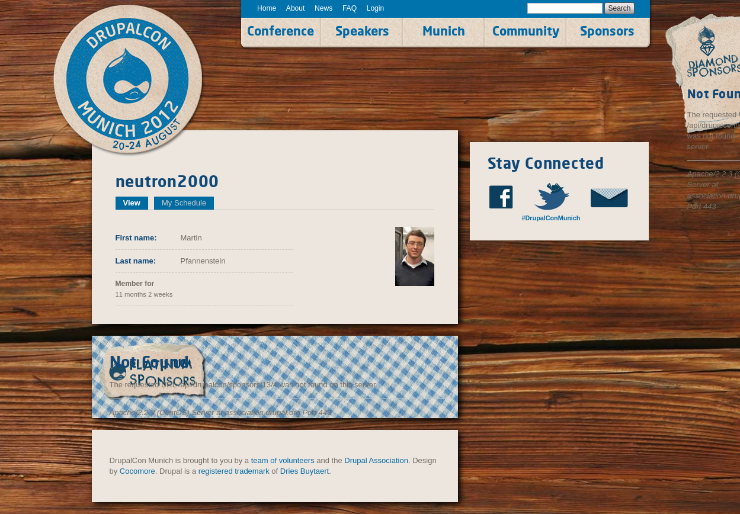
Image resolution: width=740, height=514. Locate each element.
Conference (280, 30)
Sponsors (607, 30)
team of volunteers (283, 460)
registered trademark (234, 471)
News (323, 8)
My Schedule (184, 202)
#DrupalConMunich (551, 217)
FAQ (349, 8)
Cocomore (137, 471)
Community (525, 30)
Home (266, 8)
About (295, 8)
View (135, 203)
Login (376, 8)
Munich (443, 30)
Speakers (362, 30)
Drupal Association (376, 460)
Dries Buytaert (304, 471)
